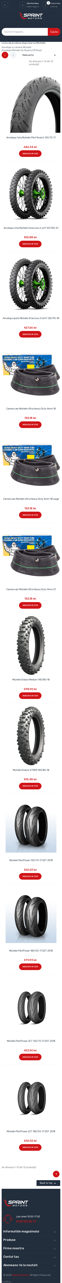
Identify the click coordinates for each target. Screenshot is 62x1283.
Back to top (48, 1183)
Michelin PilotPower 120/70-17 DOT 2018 (31, 860)
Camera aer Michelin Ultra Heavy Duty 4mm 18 (31, 408)
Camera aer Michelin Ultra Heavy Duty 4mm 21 (31, 589)
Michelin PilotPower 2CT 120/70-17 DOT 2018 (31, 1041)
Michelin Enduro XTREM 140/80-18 (31, 770)
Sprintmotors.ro (21, 1275)
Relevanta (39, 55)
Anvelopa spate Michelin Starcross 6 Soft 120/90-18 (31, 318)
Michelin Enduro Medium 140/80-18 (31, 679)
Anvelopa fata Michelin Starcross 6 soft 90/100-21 (31, 228)
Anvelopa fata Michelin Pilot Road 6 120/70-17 (31, 137)
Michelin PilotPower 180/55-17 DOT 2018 (31, 950)
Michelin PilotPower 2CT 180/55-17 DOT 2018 (31, 1131)
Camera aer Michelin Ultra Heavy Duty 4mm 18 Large (31, 499)
